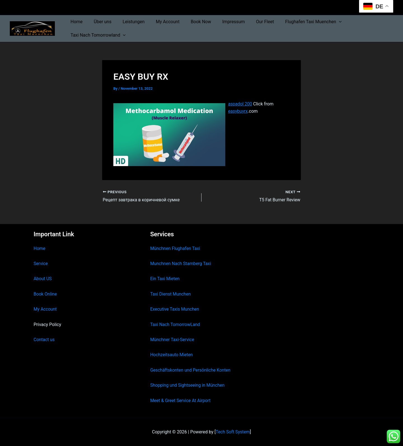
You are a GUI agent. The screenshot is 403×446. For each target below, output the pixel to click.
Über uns (99, 21)
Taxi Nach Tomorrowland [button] (97, 35)
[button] (322, 22)
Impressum (221, 21)
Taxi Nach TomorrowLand (175, 324)
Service (41, 263)
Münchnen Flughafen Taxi (176, 248)
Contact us (44, 339)
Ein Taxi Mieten (165, 279)
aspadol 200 (240, 104)
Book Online (45, 294)
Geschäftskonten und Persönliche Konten (191, 370)
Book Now (191, 21)
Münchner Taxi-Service (172, 339)
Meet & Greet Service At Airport (181, 400)
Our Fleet (250, 21)
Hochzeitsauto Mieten (172, 355)
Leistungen (128, 21)
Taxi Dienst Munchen (171, 294)
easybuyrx (238, 111)
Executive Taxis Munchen (175, 309)
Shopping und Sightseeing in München (188, 385)
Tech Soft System (232, 432)
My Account (160, 21)
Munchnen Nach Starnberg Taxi (181, 263)
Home (75, 21)
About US (43, 279)
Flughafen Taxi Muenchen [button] (296, 22)
